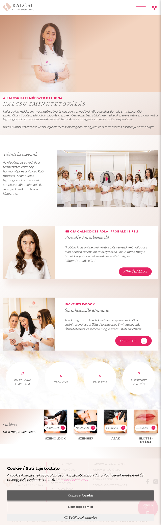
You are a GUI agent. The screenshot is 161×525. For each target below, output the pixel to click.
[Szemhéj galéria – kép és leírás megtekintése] (86, 424)
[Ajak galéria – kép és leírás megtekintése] (116, 424)
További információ (74, 480)
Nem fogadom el (80, 507)
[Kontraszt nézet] (154, 8)
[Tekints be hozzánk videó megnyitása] (107, 179)
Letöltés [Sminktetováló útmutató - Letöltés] (133, 341)
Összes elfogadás (80, 495)
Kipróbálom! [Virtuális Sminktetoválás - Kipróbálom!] (135, 271)
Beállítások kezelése (80, 517)
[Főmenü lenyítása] (141, 8)
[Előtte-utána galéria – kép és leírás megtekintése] (146, 426)
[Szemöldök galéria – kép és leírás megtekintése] (55, 424)
